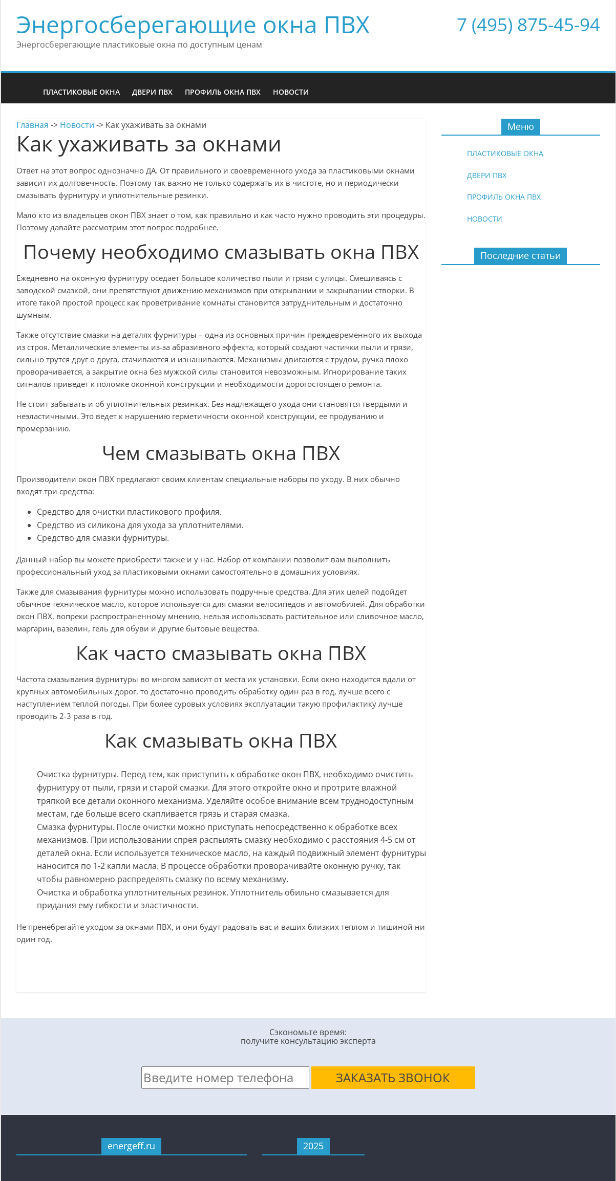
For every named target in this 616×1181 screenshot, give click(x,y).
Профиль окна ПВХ (223, 92)
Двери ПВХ (152, 92)
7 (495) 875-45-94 (528, 24)
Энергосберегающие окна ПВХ (193, 24)
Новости (291, 92)
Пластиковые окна (81, 92)
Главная (32, 124)
